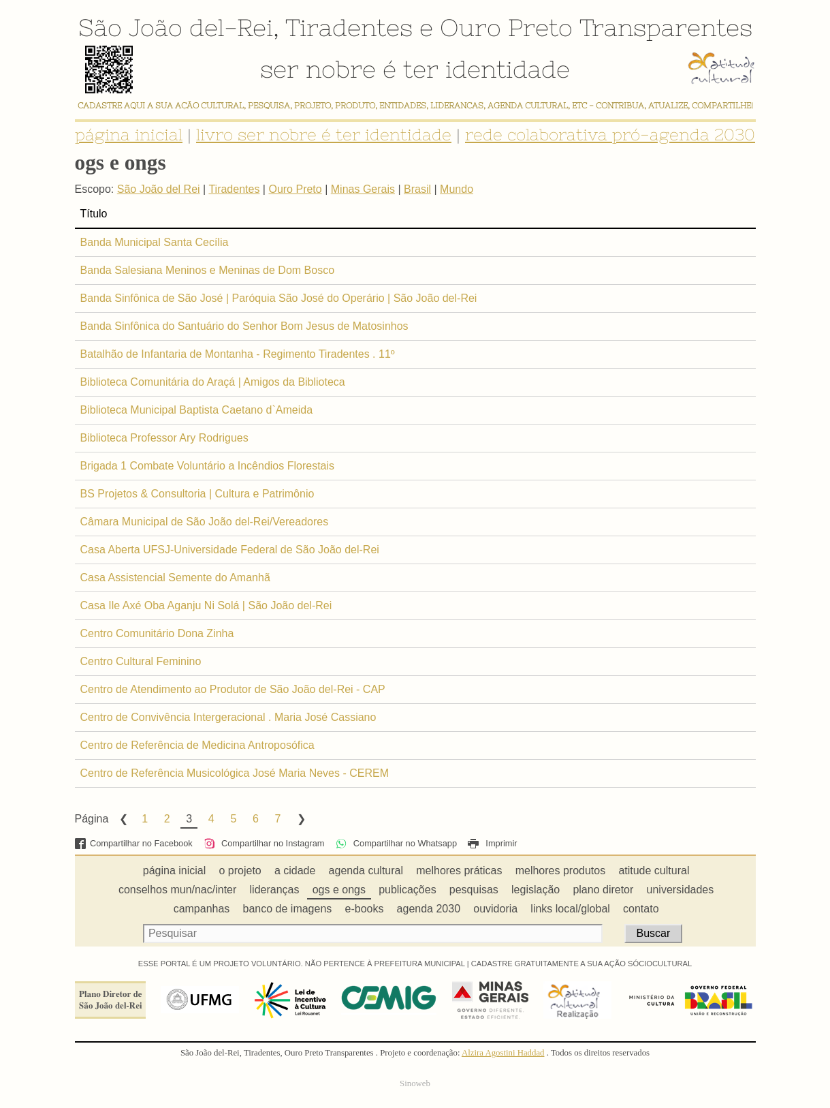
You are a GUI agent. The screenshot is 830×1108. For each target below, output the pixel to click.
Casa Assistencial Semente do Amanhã (175, 577)
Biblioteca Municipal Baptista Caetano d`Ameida (196, 410)
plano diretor (603, 889)
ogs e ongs (339, 889)
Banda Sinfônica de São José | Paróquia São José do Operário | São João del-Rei (278, 298)
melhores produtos (560, 870)
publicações (407, 889)
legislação (535, 889)
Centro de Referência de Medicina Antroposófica (197, 745)
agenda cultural (366, 870)
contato (640, 908)
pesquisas (473, 889)
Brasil (417, 189)
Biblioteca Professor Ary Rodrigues (164, 438)
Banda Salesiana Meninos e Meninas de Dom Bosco (207, 270)
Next (300, 819)
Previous (122, 819)
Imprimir (492, 843)
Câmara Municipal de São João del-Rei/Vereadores (204, 521)
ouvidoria (495, 908)
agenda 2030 (428, 908)
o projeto (240, 870)
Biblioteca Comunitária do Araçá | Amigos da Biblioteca (212, 382)
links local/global (570, 908)
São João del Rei (158, 189)
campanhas (202, 908)
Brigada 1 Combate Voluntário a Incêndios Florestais (207, 466)
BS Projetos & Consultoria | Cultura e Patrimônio (197, 493)
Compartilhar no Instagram (264, 843)
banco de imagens (287, 908)
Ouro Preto (506, 27)
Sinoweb (415, 1083)
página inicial (128, 134)
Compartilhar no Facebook (134, 843)
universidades (680, 889)
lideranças (275, 889)
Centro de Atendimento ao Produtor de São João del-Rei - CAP (232, 689)
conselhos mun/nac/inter (177, 889)
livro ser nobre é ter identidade (323, 134)
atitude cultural (653, 870)
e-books (364, 908)
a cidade (295, 870)
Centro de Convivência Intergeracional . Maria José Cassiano (228, 717)
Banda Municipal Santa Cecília (154, 242)
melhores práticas (459, 870)
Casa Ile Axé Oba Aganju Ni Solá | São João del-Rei (206, 605)
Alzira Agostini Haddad (503, 1053)
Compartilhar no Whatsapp (396, 843)
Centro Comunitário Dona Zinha (157, 633)
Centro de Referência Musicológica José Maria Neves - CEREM (234, 773)
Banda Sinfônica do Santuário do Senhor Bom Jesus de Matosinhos (244, 326)
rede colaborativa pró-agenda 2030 (610, 134)
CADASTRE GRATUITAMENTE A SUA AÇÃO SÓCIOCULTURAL (581, 963)
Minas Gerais (363, 189)
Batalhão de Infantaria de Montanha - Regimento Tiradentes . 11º (237, 354)
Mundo (456, 189)
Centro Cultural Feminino (141, 661)
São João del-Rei (175, 27)
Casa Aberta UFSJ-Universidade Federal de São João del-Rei (229, 549)
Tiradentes (349, 27)
